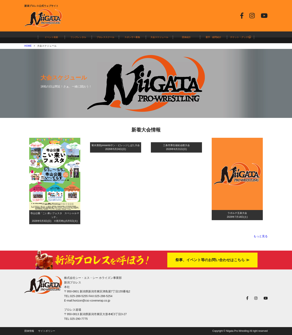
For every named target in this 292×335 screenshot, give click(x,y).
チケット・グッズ (240, 37)
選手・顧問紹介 (213, 37)
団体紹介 (186, 37)
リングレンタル (78, 37)
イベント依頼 (51, 37)
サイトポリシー (46, 331)
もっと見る (260, 236)
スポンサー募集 (132, 37)
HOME (28, 45)
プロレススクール (105, 37)
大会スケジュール (159, 37)
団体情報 (29, 331)
